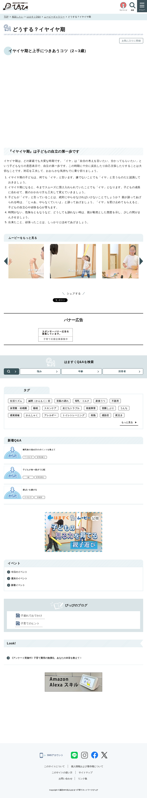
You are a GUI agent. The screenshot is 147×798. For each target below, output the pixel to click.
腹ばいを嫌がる (30, 490)
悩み (39, 371)
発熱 (93, 415)
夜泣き (118, 415)
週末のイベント (19, 578)
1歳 (28, 477)
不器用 (115, 401)
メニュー (142, 10)
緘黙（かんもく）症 (39, 401)
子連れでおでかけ (31, 615)
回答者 (122, 371)
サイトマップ (85, 772)
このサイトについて (54, 766)
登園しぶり (108, 408)
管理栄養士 (41, 457)
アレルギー (50, 415)
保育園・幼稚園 (18, 408)
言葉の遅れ (62, 401)
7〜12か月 (28, 457)
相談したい (17, 16)
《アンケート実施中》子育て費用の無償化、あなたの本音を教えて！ (46, 658)
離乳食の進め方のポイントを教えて (39, 450)
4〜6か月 (28, 497)
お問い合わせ (65, 778)
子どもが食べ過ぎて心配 (34, 470)
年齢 (80, 371)
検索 (11, 371)
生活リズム (16, 401)
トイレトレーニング (73, 415)
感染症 (105, 415)
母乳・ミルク (82, 401)
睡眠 (35, 408)
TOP (6, 16)
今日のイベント (19, 572)
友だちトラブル (71, 408)
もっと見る (127, 422)
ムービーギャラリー (54, 16)
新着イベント (18, 585)
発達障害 (91, 408)
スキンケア (50, 408)
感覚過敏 (15, 415)
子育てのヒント (30, 623)
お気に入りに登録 (131, 40)
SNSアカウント (51, 755)
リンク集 (82, 778)
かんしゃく (32, 415)
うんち (123, 408)
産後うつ (100, 401)
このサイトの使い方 (62, 772)
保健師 (39, 497)
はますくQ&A (34, 16)
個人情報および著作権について (87, 766)
